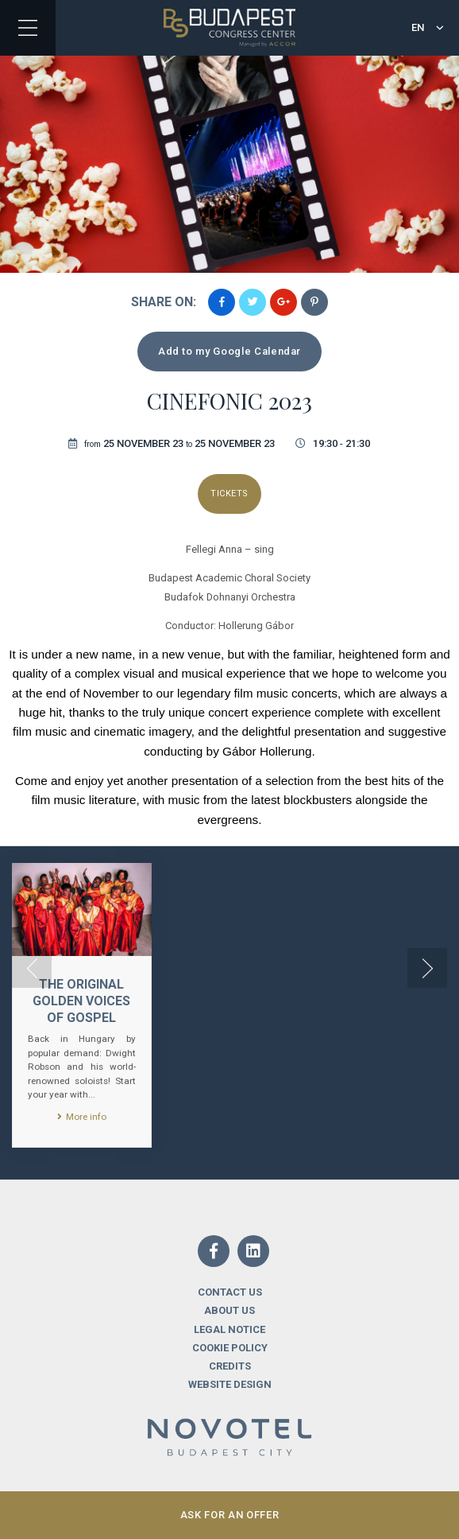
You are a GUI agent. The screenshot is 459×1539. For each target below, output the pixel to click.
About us (229, 1310)
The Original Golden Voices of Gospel (81, 1001)
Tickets (229, 493)
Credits (230, 1366)
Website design (230, 1384)
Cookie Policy (230, 1348)
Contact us (230, 1292)
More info (82, 1116)
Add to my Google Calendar (229, 351)
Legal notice (229, 1329)
